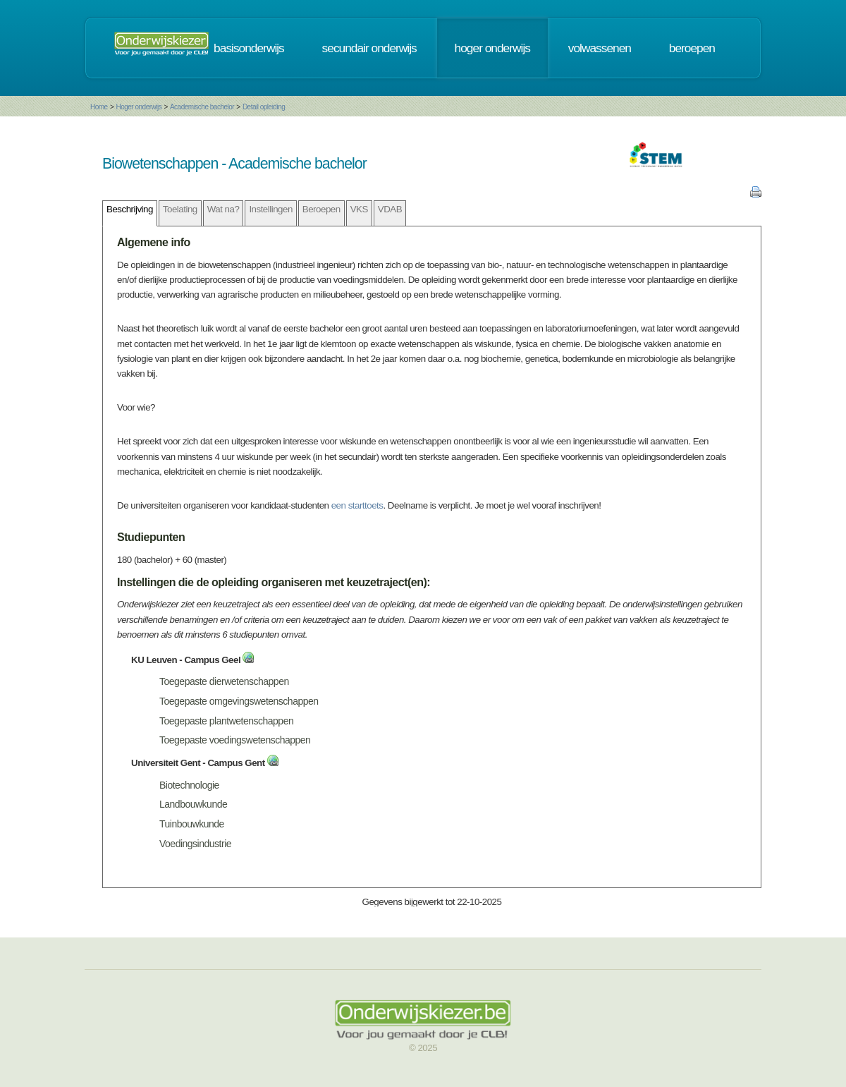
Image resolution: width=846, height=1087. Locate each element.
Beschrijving (129, 209)
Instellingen (270, 209)
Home (99, 107)
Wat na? (223, 209)
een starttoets (357, 505)
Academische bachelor (202, 107)
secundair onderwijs (369, 48)
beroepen (692, 48)
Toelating (180, 209)
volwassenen (599, 48)
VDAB (390, 209)
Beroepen (321, 209)
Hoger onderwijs (138, 107)
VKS (359, 209)
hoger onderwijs (492, 48)
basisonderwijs (249, 48)
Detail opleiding (264, 107)
